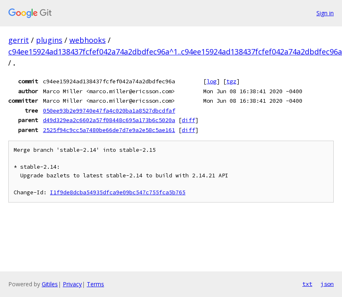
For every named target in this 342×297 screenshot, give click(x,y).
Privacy (72, 284)
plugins (49, 40)
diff (188, 120)
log (211, 81)
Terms (95, 284)
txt (307, 284)
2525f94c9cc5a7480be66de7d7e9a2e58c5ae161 (109, 130)
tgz (231, 81)
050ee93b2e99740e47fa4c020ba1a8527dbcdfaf (109, 110)
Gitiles (50, 284)
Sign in (325, 13)
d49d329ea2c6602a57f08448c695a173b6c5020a (109, 120)
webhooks (87, 40)
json (327, 284)
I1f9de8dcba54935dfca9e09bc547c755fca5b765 (117, 192)
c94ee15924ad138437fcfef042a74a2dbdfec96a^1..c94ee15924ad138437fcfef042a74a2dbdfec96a (175, 52)
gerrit (18, 40)
